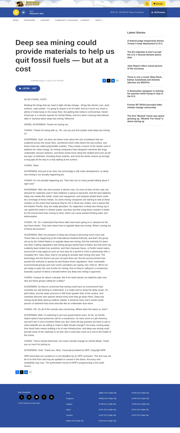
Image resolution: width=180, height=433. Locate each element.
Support (45, 26)
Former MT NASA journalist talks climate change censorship (144, 111)
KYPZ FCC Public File (140, 421)
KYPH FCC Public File (107, 426)
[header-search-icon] (148, 6)
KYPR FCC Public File (140, 404)
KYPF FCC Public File (107, 421)
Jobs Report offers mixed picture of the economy (144, 72)
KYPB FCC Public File (107, 410)
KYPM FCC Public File (140, 398)
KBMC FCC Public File (107, 398)
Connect (85, 26)
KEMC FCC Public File (75, 426)
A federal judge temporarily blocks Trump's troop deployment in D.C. (145, 47)
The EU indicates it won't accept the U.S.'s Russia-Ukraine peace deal (144, 60)
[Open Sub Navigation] (21, 26)
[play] (16, 18)
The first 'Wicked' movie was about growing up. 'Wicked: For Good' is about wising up (145, 124)
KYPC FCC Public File (107, 415)
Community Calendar (66, 26)
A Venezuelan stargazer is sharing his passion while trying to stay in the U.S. (145, 99)
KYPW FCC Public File (140, 410)
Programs (29, 26)
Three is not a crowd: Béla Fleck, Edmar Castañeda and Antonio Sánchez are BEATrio (144, 85)
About (68, 415)
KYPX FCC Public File (140, 415)
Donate (161, 6)
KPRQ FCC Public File (107, 404)
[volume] (23, 18)
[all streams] (158, 18)
